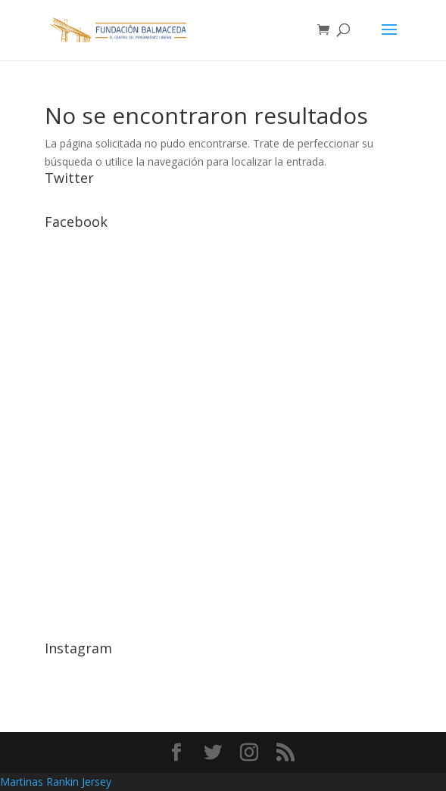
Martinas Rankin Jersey (55, 781)
